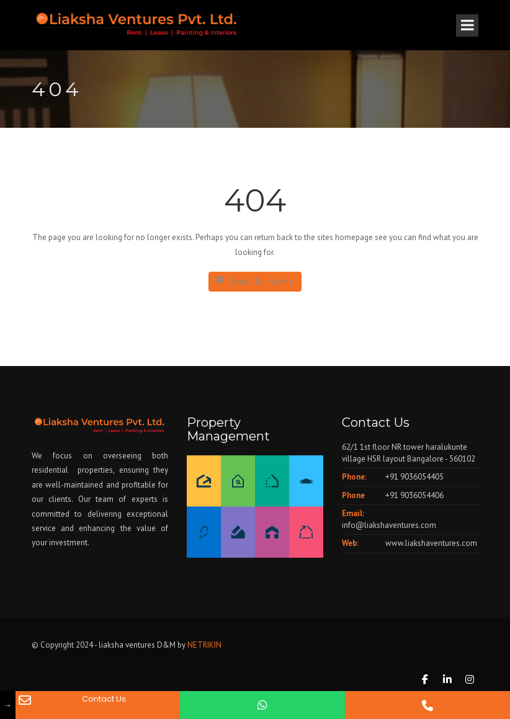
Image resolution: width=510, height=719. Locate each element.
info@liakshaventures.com (389, 525)
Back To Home (255, 281)
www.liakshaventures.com (431, 543)
